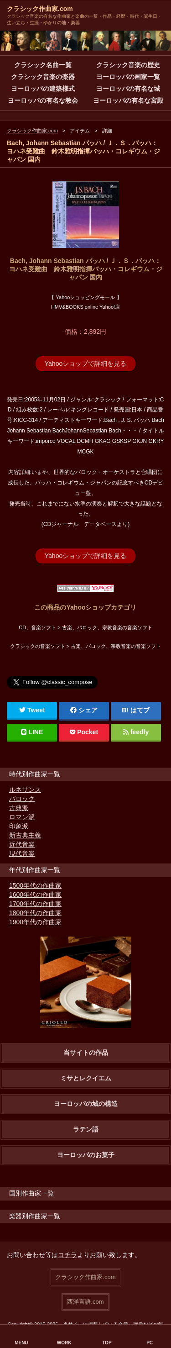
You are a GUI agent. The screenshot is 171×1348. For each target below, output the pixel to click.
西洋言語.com (85, 1301)
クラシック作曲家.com (40, 8)
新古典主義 (25, 835)
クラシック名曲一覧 (43, 64)
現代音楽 (22, 853)
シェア (84, 710)
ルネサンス (25, 789)
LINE (32, 732)
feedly (136, 732)
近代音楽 (22, 844)
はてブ (140, 710)
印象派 (18, 826)
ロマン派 (22, 817)
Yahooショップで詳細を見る (85, 363)
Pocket (84, 732)
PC (149, 1342)
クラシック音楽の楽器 (43, 76)
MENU (21, 1342)
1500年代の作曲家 (35, 885)
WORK (64, 1342)
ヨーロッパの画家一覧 (128, 76)
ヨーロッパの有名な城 (128, 88)
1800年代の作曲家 (35, 912)
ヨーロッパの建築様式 (43, 88)
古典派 (18, 807)
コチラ (67, 1254)
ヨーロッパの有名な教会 (43, 100)
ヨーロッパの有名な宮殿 (128, 100)
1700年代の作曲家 (35, 903)
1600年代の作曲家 (35, 894)
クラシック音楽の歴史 (128, 64)
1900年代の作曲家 (35, 922)
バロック (22, 798)
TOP (106, 1342)
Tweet (32, 710)
